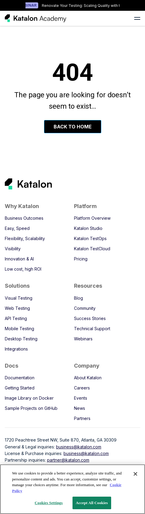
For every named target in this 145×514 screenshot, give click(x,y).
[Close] (135, 473)
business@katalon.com (78, 446)
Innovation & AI (19, 258)
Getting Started (19, 387)
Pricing (80, 258)
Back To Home (73, 127)
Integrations (16, 348)
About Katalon (88, 377)
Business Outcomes (24, 218)
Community (85, 308)
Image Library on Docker (29, 398)
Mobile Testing (19, 328)
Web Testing (17, 308)
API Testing (16, 318)
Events (80, 398)
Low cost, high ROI (23, 269)
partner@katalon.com (68, 460)
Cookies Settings (49, 503)
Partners (82, 418)
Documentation (19, 377)
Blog (78, 298)
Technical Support (92, 328)
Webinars (83, 338)
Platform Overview (92, 218)
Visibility (13, 248)
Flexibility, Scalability (25, 238)
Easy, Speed (17, 228)
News (79, 408)
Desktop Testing (21, 338)
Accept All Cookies (92, 503)
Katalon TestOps (90, 238)
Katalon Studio (88, 228)
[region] (72, 489)
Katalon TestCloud (92, 248)
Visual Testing (18, 298)
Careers (82, 387)
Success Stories (90, 318)
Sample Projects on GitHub (31, 408)
